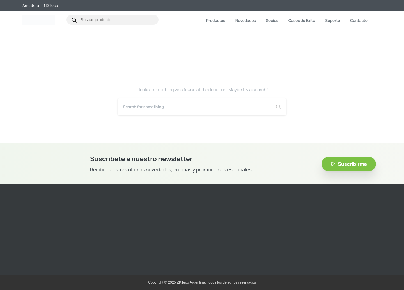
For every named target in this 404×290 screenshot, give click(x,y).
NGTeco (51, 5)
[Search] (194, 106)
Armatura (30, 5)
